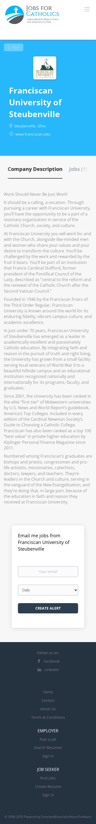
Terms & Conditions (48, 717)
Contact (48, 700)
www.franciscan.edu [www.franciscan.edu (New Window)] (32, 134)
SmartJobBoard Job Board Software (66, 817)
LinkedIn (51, 669)
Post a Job (48, 739)
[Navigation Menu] (87, 9)
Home (48, 691)
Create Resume (48, 786)
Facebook (52, 661)
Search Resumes (48, 747)
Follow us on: (48, 652)
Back (15, 47)
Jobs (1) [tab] (78, 169)
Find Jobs (48, 778)
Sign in (48, 756)
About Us (48, 708)
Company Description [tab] (35, 169)
